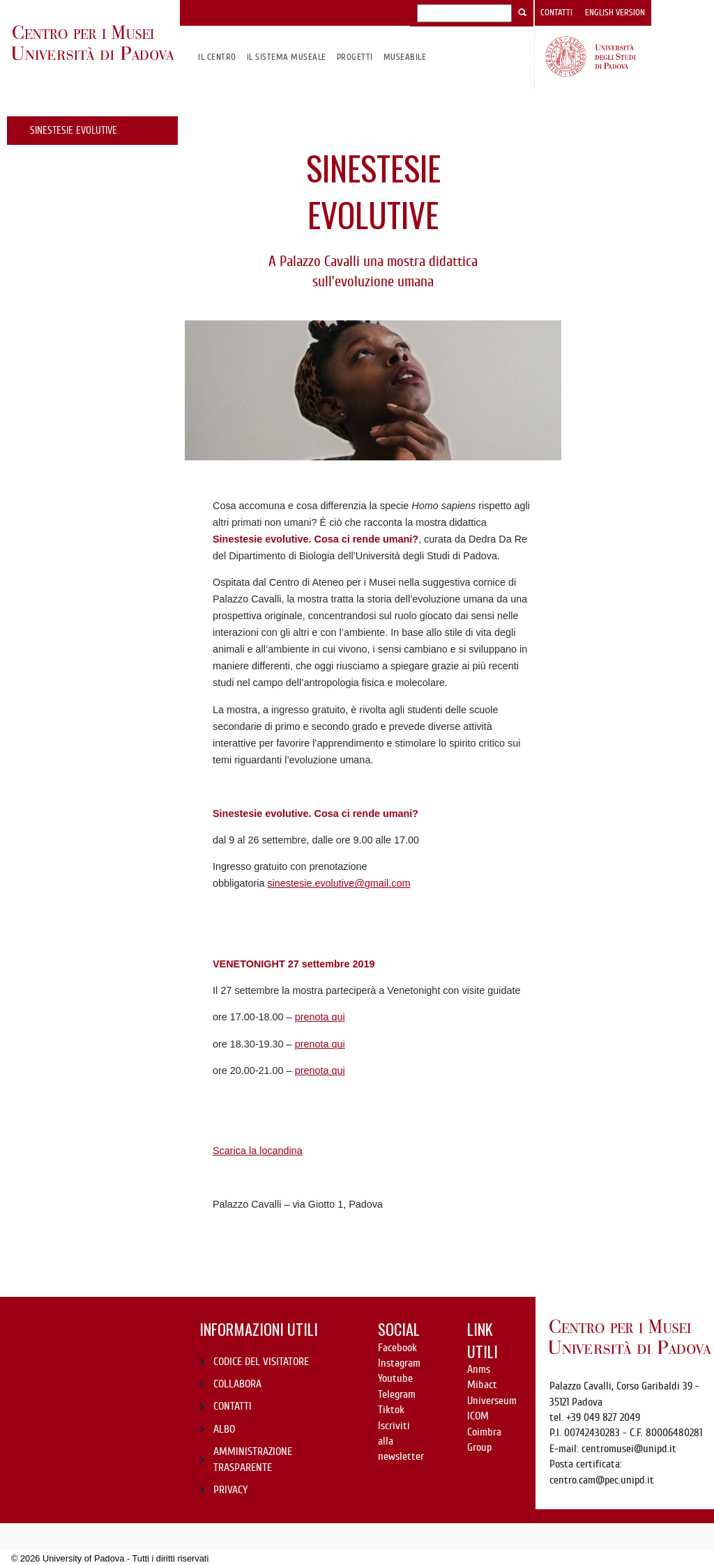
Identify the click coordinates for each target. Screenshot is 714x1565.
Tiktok (391, 1409)
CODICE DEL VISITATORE (261, 1361)
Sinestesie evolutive (73, 130)
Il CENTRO (217, 57)
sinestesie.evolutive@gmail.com (338, 883)
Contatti (556, 12)
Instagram (399, 1363)
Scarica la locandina (258, 1150)
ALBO (224, 1429)
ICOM (478, 1416)
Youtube (395, 1378)
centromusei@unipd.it (629, 1448)
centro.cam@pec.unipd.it (601, 1480)
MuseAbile (404, 57)
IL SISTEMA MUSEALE (286, 57)
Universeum (492, 1400)
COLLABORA (237, 1384)
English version (615, 12)
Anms (478, 1369)
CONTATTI (232, 1406)
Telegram (397, 1394)
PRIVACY (230, 1490)
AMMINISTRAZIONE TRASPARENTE (252, 1459)
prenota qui (320, 1016)
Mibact (482, 1384)
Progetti (355, 57)
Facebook (397, 1347)
